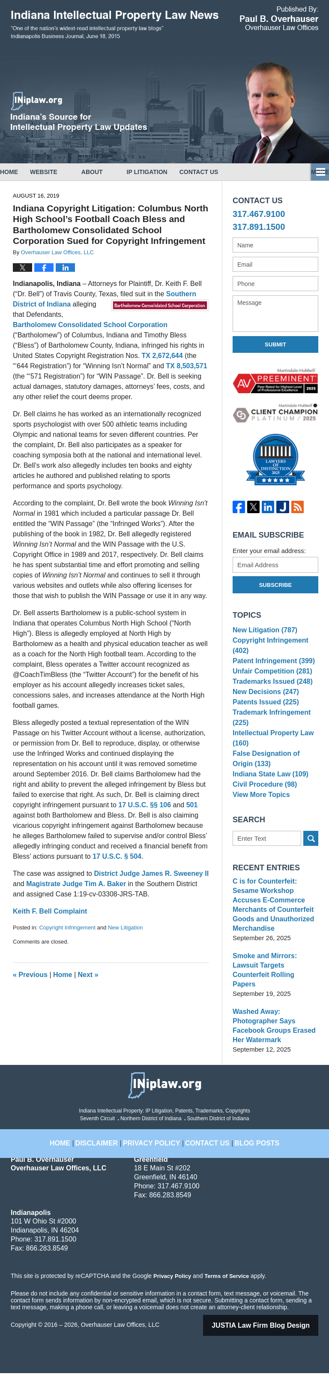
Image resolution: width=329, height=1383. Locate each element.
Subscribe (275, 585)
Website (67, 171)
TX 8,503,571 (186, 366)
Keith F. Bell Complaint (50, 911)
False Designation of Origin (274, 778)
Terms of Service (226, 1285)
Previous (30, 974)
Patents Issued (264, 718)
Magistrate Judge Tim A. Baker (76, 883)
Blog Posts (248, 1147)
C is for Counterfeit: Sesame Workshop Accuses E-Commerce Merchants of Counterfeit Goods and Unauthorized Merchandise (275, 928)
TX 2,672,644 (162, 355)
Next (88, 974)
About (116, 171)
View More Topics (259, 821)
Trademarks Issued (270, 692)
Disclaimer (108, 1147)
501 (192, 805)
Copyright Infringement (67, 927)
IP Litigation (171, 171)
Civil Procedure (263, 808)
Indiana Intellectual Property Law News (114, 25)
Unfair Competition (270, 678)
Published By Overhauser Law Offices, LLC (279, 18)
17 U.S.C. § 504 (117, 856)
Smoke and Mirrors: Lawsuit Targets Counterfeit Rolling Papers (275, 984)
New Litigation (125, 927)
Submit (275, 344)
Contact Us (234, 171)
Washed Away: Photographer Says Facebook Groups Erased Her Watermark (272, 1035)
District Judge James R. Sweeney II (151, 873)
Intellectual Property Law (271, 757)
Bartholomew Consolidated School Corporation (90, 324)
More (311, 171)
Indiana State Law (268, 795)
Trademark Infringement (269, 735)
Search (310, 867)
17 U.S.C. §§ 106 (144, 805)
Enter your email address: (269, 550)
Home (21, 171)
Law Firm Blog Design (271, 1335)
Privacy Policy (155, 1147)
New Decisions (264, 705)
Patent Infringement (271, 665)
